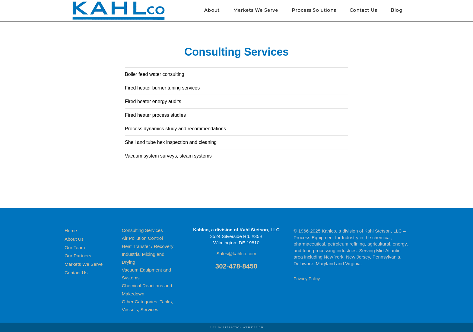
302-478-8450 (236, 266)
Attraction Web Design (243, 327)
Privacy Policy (307, 278)
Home (71, 230)
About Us (74, 239)
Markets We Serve (84, 264)
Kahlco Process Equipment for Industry (119, 10)
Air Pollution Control (142, 238)
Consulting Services (142, 230)
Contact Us (76, 272)
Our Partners (78, 255)
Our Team (75, 247)
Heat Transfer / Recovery (147, 246)
